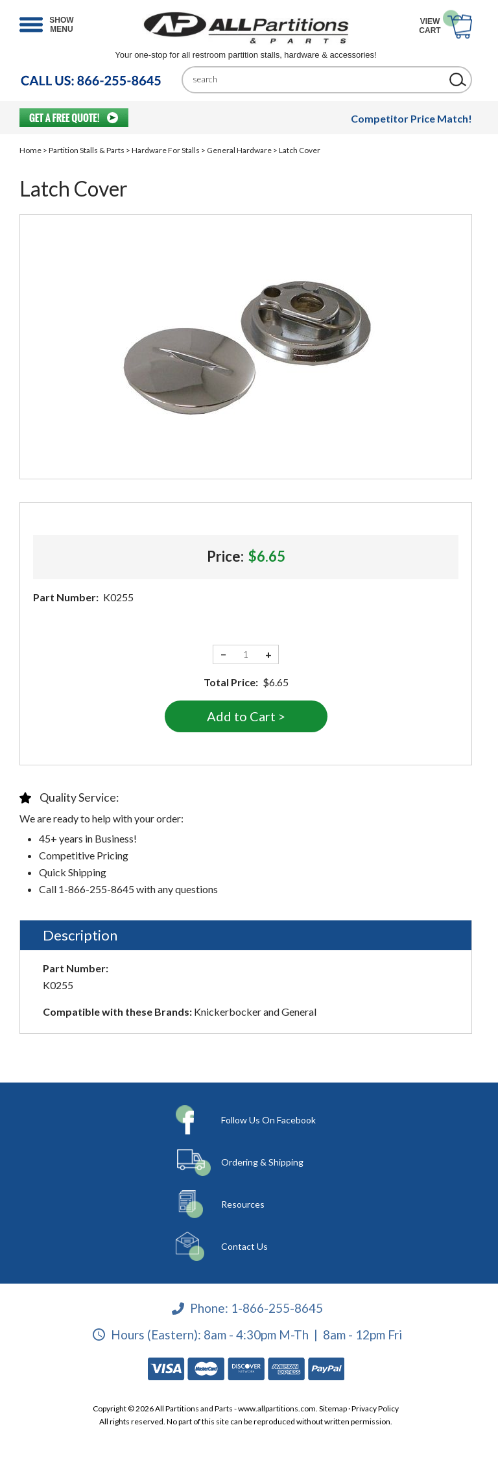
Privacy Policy (375, 1408)
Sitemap (333, 1408)
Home (30, 150)
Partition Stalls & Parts (86, 150)
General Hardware (239, 150)
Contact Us (244, 1246)
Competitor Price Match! (411, 118)
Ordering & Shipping (262, 1162)
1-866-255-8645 (277, 1307)
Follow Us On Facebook (268, 1119)
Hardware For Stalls (166, 150)
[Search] (317, 79)
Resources (243, 1204)
